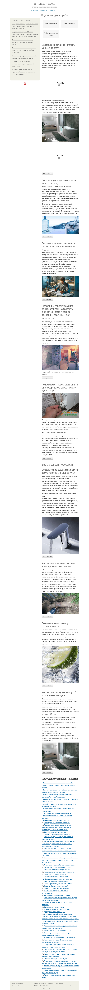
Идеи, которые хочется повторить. (56, 888)
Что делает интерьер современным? (57, 930)
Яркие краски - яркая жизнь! (54, 907)
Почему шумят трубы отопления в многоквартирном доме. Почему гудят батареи (60, 387)
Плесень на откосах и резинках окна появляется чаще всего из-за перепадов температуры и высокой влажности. (56, 827)
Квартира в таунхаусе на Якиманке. (57, 823)
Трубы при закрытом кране (51, 34)
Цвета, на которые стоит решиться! (57, 869)
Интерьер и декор (44, 3)
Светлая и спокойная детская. (55, 832)
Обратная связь (59, 983)
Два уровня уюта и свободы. (54, 912)
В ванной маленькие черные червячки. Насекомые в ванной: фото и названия (23, 72)
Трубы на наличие (51, 23)
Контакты (36, 983)
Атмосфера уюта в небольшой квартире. (59, 872)
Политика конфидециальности (41, 985)
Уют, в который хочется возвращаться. (57, 813)
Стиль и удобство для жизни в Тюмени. (58, 884)
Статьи (52, 10)
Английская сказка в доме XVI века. (57, 895)
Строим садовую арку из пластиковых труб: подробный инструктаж (23, 64)
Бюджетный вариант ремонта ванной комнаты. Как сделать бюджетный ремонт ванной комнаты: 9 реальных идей (57, 310)
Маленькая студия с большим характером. (59, 865)
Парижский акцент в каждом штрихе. (57, 867)
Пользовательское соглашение (46, 983)
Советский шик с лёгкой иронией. (56, 886)
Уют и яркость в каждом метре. (55, 874)
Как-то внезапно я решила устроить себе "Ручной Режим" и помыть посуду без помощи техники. (58, 785)
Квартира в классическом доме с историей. (60, 937)
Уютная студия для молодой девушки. (58, 834)
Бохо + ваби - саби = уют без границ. (57, 909)
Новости (43, 10)
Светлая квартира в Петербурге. (56, 959)
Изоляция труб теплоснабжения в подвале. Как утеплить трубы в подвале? (24, 50)
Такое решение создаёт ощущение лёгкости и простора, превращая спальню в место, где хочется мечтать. (60, 860)
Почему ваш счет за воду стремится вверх (55, 625)
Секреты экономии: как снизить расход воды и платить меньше (58, 245)
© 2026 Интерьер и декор (18, 983)
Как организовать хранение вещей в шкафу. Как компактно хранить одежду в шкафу (25, 26)
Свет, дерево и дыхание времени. (56, 881)
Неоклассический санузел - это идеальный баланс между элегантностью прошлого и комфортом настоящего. (58, 844)
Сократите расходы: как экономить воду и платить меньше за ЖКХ (60, 471)
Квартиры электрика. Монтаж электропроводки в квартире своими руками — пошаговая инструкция (25, 34)
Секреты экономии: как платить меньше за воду (58, 46)
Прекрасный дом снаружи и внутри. (56, 820)
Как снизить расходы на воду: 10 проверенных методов (59, 694)
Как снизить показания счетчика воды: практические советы (58, 565)
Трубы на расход (69, 23)
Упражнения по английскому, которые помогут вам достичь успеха (22, 42)
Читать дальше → (47, 173)
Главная (34, 10)
